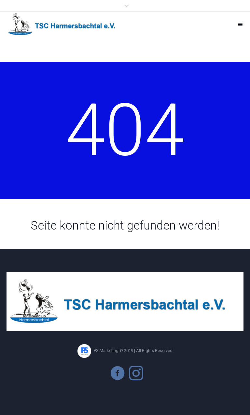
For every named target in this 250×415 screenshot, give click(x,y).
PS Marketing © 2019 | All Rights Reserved (125, 350)
